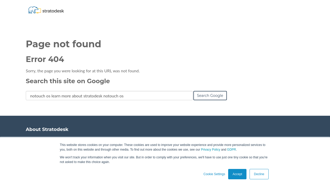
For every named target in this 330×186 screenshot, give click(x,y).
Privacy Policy (210, 149)
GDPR (231, 149)
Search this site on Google (68, 81)
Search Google (210, 95)
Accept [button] (237, 174)
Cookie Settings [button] (214, 174)
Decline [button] (259, 174)
